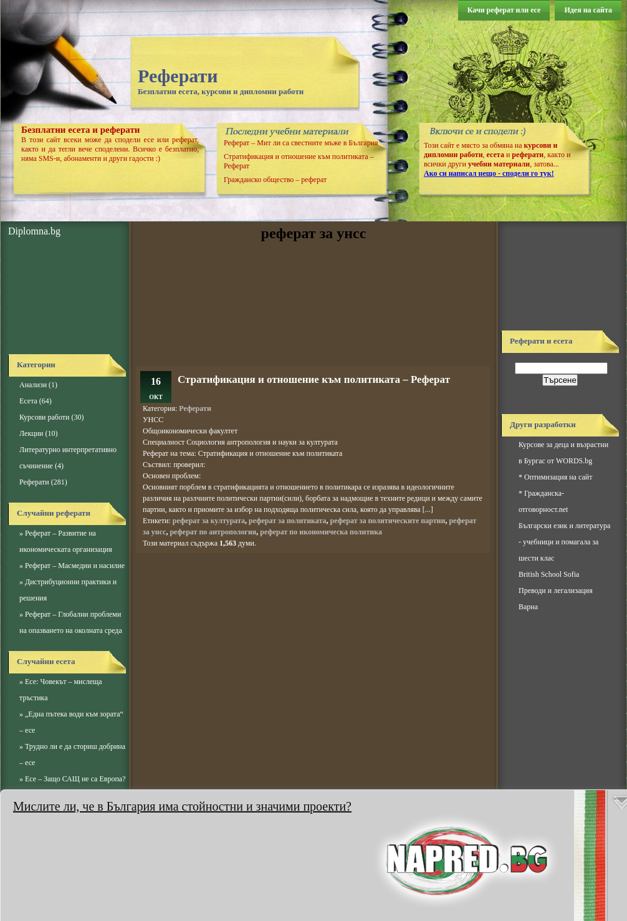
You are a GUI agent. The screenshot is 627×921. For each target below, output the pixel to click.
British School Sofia (549, 574)
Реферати (178, 75)
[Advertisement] (64, 296)
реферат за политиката (288, 520)
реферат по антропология (213, 532)
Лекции (31, 433)
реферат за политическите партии (388, 520)
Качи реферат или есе (504, 10)
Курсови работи (44, 417)
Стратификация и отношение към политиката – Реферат (314, 379)
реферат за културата (209, 520)
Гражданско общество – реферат (275, 179)
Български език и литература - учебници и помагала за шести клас (564, 541)
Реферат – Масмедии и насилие (75, 565)
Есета (28, 401)
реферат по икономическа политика (321, 532)
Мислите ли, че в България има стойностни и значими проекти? (182, 806)
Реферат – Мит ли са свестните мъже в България (301, 142)
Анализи (33, 384)
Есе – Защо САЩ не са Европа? (75, 778)
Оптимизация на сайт (558, 477)
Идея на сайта (588, 10)
